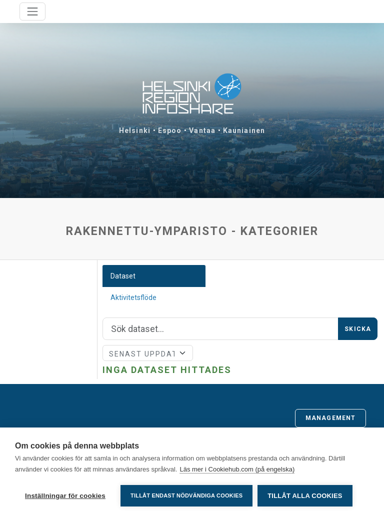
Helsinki (134, 130)
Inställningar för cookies (65, 496)
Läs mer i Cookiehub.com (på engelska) (237, 469)
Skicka (357, 329)
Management (331, 418)
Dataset (123, 276)
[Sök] (220, 329)
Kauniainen (244, 130)
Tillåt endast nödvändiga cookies (186, 495)
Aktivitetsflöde (133, 298)
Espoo (170, 130)
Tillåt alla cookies (305, 496)
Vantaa (202, 130)
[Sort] (148, 353)
